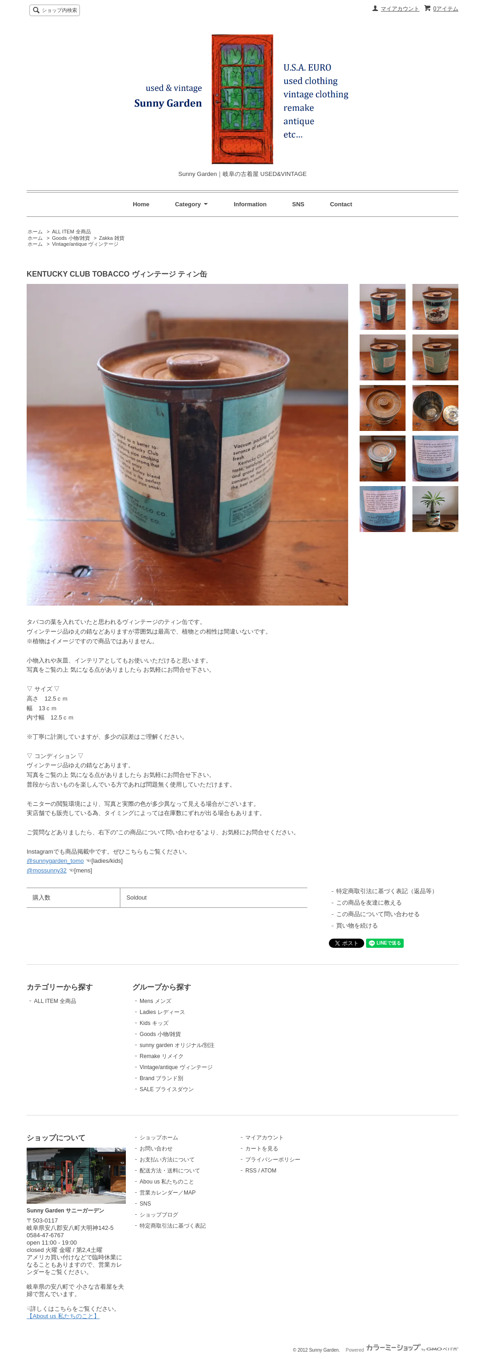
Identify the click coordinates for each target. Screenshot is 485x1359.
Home (141, 204)
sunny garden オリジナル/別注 (177, 1045)
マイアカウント (400, 9)
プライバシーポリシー (272, 1159)
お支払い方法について (167, 1159)
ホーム (35, 231)
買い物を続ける (357, 925)
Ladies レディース (162, 1012)
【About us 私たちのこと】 (63, 1316)
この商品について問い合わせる (378, 914)
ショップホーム (159, 1137)
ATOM (268, 1170)
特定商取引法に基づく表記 (173, 1226)
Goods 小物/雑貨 (71, 238)
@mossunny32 (47, 870)
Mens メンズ (155, 1001)
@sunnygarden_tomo (55, 860)
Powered (402, 1350)
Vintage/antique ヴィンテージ (85, 244)
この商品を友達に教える (369, 902)
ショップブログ (159, 1215)
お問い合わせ (156, 1148)
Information (250, 204)
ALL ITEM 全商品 (71, 231)
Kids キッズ (154, 1023)
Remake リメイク (162, 1056)
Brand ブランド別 (161, 1078)
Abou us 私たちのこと (167, 1181)
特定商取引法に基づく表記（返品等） (387, 891)
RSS (251, 1170)
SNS (298, 204)
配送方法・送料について (170, 1170)
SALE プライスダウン (167, 1089)
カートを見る (261, 1148)
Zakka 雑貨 (111, 238)
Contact (341, 204)
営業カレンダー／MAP (168, 1192)
